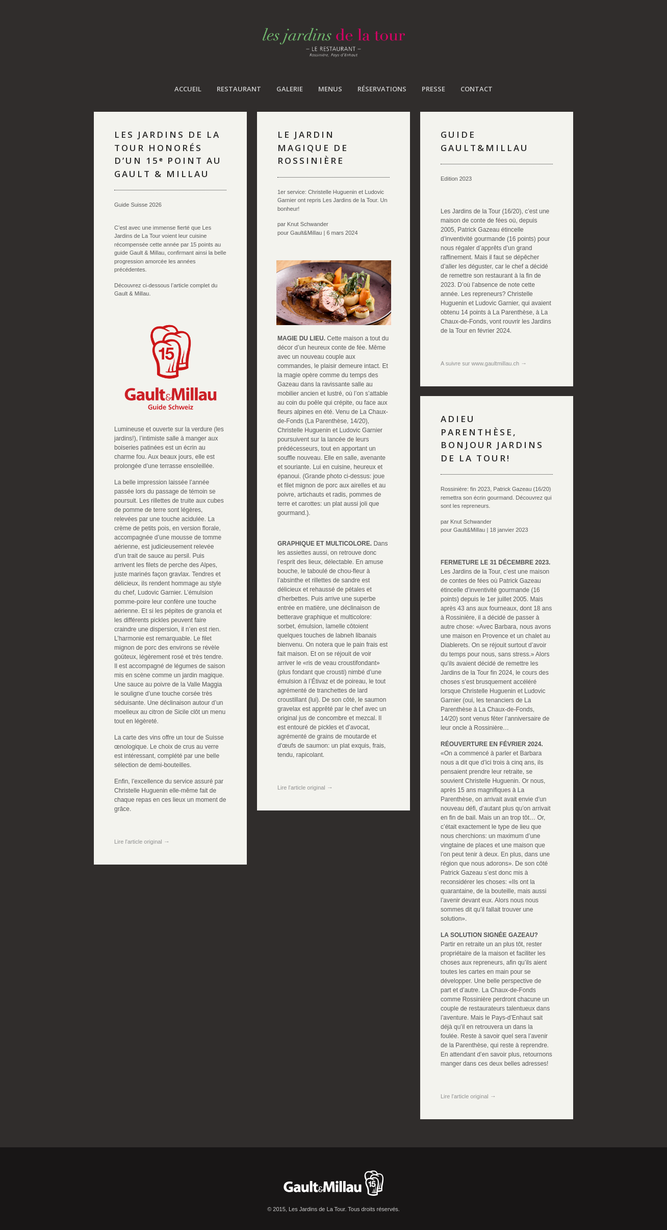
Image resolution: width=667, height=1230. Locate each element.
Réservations (381, 88)
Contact (476, 88)
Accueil (187, 88)
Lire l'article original (142, 842)
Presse (433, 88)
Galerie (289, 88)
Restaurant (239, 88)
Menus (330, 88)
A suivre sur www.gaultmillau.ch (484, 363)
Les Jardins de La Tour (334, 42)
